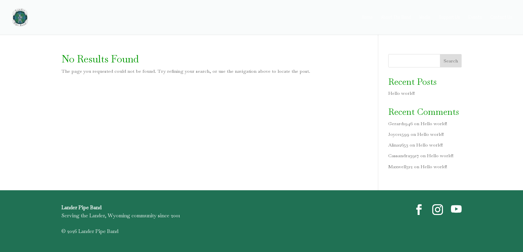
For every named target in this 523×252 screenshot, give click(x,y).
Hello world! (401, 93)
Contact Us (501, 17)
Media (424, 17)
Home (367, 17)
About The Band (396, 17)
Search (451, 61)
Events (475, 17)
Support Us (449, 17)
